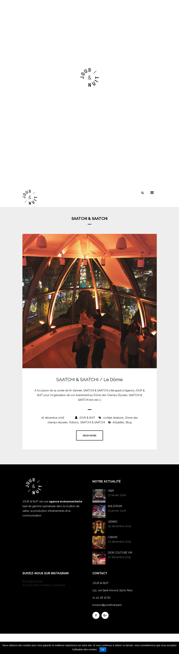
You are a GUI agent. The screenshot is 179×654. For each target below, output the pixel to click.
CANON (112, 537)
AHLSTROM (115, 506)
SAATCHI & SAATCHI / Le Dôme (89, 379)
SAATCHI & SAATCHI (92, 422)
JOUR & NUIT (85, 417)
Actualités (118, 422)
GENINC (113, 521)
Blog (129, 422)
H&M (111, 490)
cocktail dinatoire (113, 417)
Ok (102, 649)
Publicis (74, 422)
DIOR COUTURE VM (120, 552)
